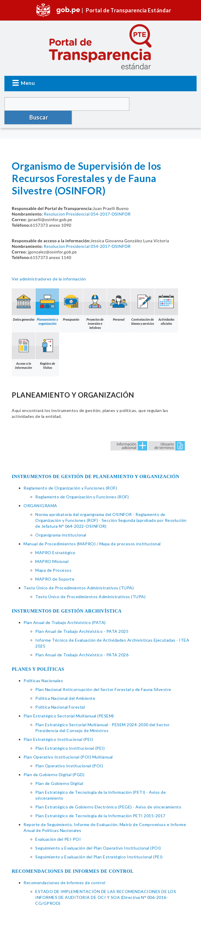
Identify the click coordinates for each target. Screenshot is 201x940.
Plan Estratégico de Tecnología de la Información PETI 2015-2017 (100, 802)
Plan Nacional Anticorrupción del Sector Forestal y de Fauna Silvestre (103, 675)
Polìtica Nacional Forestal (60, 693)
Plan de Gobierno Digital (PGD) (54, 761)
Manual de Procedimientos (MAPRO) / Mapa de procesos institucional (92, 530)
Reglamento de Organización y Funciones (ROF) (70, 474)
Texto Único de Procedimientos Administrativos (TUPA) (79, 574)
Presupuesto (71, 291)
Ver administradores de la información (49, 265)
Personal (118, 291)
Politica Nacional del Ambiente (65, 684)
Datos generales (23, 291)
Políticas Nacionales (43, 667)
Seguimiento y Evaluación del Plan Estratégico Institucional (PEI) (99, 843)
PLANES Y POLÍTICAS (38, 655)
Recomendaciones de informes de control (64, 869)
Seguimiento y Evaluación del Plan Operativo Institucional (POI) (98, 834)
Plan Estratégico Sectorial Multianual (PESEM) (69, 702)
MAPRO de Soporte (54, 565)
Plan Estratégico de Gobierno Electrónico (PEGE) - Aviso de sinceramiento (108, 793)
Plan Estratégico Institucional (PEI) (58, 725)
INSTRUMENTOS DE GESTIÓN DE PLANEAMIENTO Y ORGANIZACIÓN (95, 462)
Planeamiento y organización (47, 293)
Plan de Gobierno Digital (59, 769)
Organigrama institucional (60, 521)
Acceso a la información (23, 337)
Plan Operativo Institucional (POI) (69, 752)
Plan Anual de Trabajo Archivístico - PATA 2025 (81, 617)
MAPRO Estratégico (55, 539)
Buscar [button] (163, 103)
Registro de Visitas (47, 337)
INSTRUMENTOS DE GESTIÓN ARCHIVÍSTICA (67, 597)
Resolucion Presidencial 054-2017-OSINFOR (87, 200)
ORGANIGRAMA (40, 492)
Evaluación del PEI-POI (58, 825)
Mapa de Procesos (53, 556)
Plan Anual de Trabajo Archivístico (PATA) (65, 608)
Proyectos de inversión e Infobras (95, 295)
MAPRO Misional (51, 547)
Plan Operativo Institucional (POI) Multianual (68, 743)
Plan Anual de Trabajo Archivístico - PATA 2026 (81, 641)
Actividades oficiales (166, 293)
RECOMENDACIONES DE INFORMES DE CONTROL (73, 857)
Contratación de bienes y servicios (142, 293)
